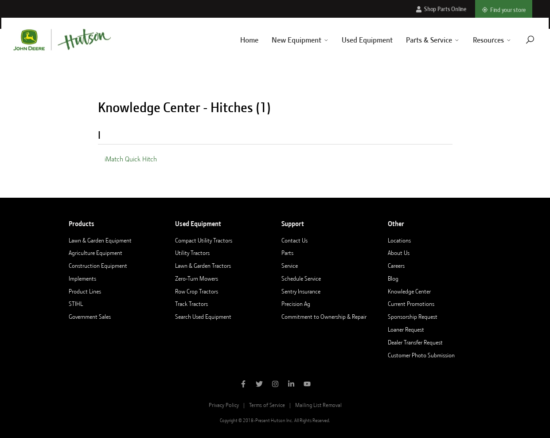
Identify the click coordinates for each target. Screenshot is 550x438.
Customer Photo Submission (421, 355)
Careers (396, 265)
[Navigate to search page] (520, 39)
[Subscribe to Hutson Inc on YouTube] (307, 384)
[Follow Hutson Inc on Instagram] (275, 384)
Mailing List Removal (318, 405)
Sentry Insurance (300, 291)
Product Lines (85, 291)
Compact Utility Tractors (203, 240)
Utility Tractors (192, 252)
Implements (82, 278)
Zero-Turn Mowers (196, 278)
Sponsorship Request (412, 316)
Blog (393, 278)
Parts (287, 252)
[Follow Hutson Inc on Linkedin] (291, 384)
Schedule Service (301, 278)
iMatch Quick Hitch (131, 159)
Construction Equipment (98, 265)
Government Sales (90, 316)
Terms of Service (267, 405)
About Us (399, 252)
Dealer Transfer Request (415, 342)
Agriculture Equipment (95, 252)
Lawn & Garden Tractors (203, 265)
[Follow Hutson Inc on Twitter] (259, 384)
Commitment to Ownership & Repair (324, 316)
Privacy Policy (224, 405)
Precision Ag (295, 303)
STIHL (76, 303)
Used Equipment (357, 39)
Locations (399, 240)
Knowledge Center (409, 291)
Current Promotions (411, 303)
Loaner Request (406, 329)
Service (289, 265)
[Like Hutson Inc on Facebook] (243, 384)
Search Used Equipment (203, 316)
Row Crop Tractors (196, 291)
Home (239, 39)
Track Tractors (191, 303)
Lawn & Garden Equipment (100, 240)
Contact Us (294, 240)
